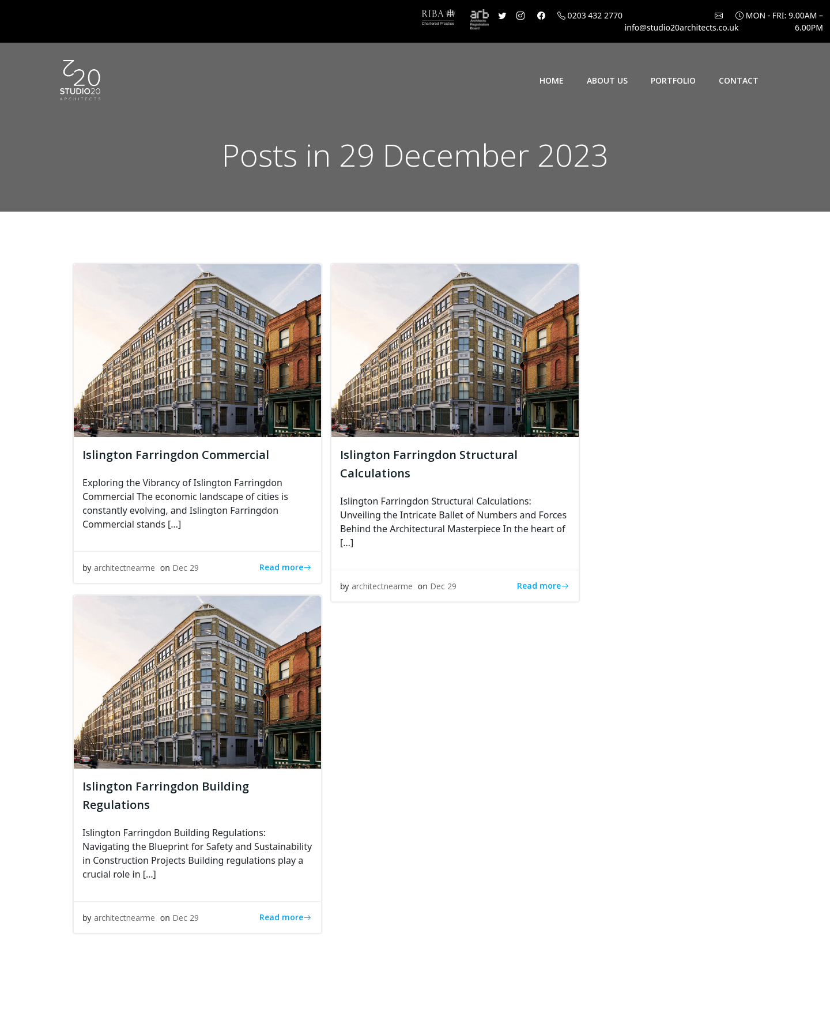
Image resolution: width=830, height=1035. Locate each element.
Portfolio (673, 80)
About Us (607, 80)
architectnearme (124, 567)
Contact (739, 80)
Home (552, 80)
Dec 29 (185, 567)
